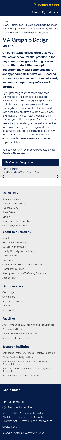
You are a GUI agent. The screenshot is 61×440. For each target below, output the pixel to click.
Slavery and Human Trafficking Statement (24, 273)
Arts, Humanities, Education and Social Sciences (31, 24)
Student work (12, 32)
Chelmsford (8, 296)
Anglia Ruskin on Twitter (14, 396)
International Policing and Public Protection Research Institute (25, 363)
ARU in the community (14, 242)
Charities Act (9, 421)
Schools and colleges (14, 203)
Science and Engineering (15, 338)
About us (7, 238)
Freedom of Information (31, 417)
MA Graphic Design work (19, 162)
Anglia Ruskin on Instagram (9, 396)
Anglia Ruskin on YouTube (19, 396)
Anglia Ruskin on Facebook (4, 396)
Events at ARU (10, 208)
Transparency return (13, 268)
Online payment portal (14, 225)
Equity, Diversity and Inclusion (18, 251)
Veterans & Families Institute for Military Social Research (27, 370)
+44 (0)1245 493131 (13, 401)
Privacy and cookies (31, 413)
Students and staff (46, 4)
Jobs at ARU (9, 277)
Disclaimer (8, 417)
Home (5, 21)
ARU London (9, 310)
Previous (4, 176)
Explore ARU (9, 260)
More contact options (17, 407)
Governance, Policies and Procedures (22, 264)
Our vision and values (14, 246)
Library (6, 216)
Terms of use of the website (36, 421)
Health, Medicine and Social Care (20, 333)
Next (57, 176)
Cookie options (11, 426)
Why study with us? (47, 28)
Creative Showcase (13, 153)
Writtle (6, 305)
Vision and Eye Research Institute (20, 375)
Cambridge (8, 292)
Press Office (8, 212)
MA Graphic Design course (30, 52)
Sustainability (9, 255)
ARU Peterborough (12, 301)
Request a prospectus (14, 199)
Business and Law (12, 329)
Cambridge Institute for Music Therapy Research (28, 352)
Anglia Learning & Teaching (17, 221)
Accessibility (9, 413)
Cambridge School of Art (18, 28)
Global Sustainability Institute (18, 357)
